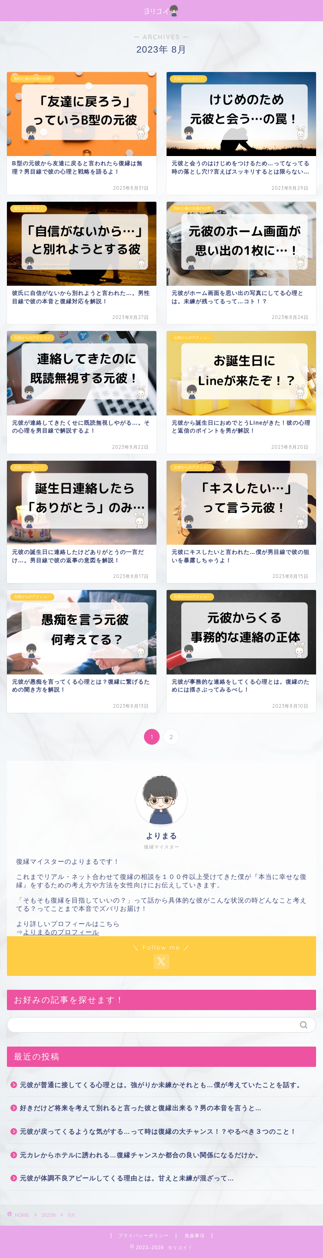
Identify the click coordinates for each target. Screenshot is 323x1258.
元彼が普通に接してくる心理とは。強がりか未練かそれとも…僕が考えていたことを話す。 (162, 1085)
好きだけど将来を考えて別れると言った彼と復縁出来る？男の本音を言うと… (141, 1108)
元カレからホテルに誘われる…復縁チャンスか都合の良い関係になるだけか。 (141, 1155)
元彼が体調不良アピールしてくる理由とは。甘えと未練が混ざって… (127, 1178)
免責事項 (195, 1235)
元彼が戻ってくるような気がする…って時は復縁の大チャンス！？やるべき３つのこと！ (158, 1131)
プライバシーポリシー (143, 1235)
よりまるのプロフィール (61, 932)
